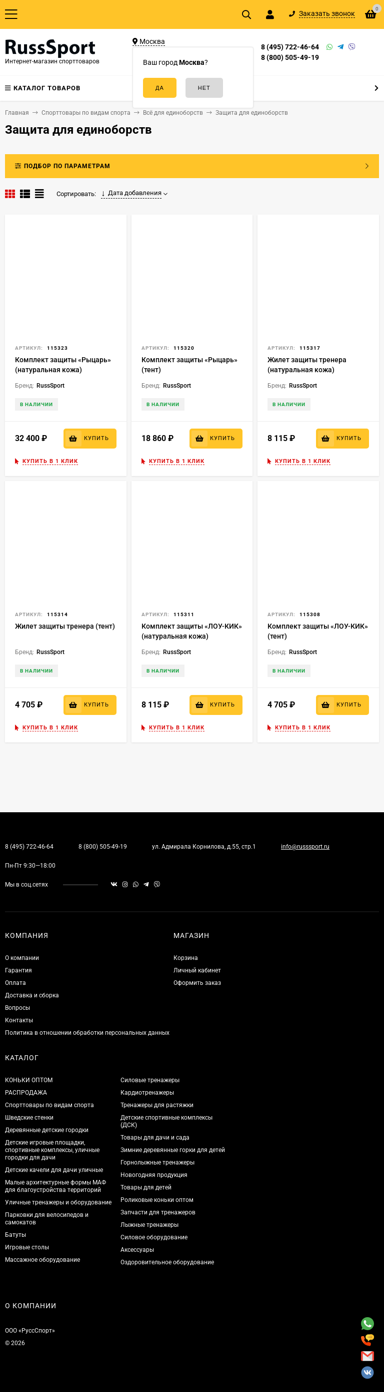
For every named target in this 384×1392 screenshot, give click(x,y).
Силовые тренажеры (150, 1080)
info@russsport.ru (305, 846)
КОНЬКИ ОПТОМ (28, 1080)
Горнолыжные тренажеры (157, 1162)
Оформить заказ (197, 982)
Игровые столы (27, 1247)
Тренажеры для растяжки (157, 1105)
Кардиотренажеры (147, 1092)
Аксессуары (137, 1249)
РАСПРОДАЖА (26, 1092)
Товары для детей (146, 1187)
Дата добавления (131, 193)
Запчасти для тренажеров (158, 1212)
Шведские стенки (29, 1117)
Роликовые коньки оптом (157, 1199)
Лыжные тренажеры (149, 1224)
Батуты (15, 1234)
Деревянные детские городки (46, 1130)
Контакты (19, 1020)
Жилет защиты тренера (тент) (65, 626)
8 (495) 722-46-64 (290, 47)
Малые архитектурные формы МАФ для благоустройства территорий (55, 1186)
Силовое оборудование (154, 1237)
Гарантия (18, 970)
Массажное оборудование (42, 1259)
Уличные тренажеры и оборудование (58, 1202)
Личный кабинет (197, 970)
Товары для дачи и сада (155, 1137)
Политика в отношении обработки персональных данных (87, 1032)
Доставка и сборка (32, 995)
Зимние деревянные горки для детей (172, 1150)
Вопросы (17, 1007)
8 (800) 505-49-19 (290, 57)
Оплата (15, 982)
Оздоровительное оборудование (167, 1262)
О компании (22, 957)
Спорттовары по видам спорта (49, 1105)
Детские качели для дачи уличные (54, 1169)
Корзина (186, 957)
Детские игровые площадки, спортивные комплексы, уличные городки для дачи (52, 1150)
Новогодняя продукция (154, 1174)
